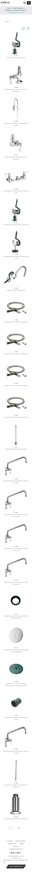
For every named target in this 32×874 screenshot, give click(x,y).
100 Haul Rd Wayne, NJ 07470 (16, 856)
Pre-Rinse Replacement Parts (16, 12)
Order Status (12, 843)
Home (8, 8)
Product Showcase (18, 8)
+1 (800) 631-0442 (16, 858)
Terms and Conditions (16, 849)
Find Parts (16, 846)
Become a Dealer (20, 841)
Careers (21, 843)
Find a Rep (10, 841)
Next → (20, 827)
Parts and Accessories (19, 10)
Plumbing (7, 10)
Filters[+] (7, 21)
